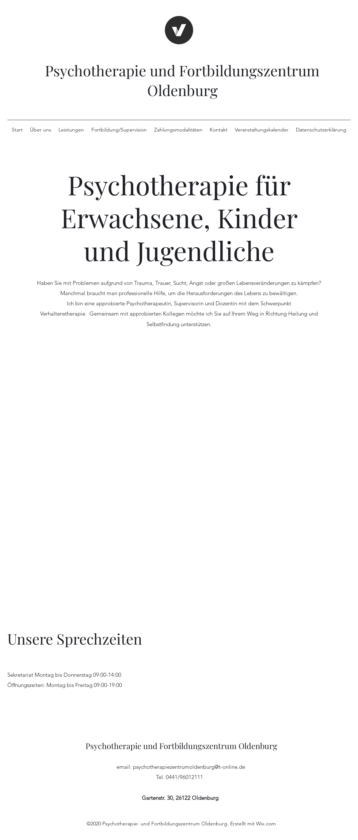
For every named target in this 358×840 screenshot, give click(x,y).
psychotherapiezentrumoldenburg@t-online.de (189, 766)
